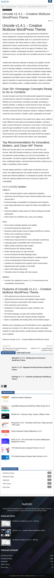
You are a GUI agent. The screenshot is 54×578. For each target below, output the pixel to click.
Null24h (27, 504)
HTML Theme (7, 484)
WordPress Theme (7, 9)
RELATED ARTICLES (8, 353)
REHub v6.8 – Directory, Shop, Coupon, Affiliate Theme (30, 414)
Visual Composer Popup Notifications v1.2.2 (26, 431)
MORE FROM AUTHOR (23, 353)
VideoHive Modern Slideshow (21, 397)
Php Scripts (6, 487)
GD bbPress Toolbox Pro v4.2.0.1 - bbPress (25, 521)
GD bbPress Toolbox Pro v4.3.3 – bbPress (25, 540)
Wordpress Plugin (8, 476)
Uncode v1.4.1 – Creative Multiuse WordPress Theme (28, 530)
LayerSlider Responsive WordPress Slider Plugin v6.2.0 (30, 406)
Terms (37, 576)
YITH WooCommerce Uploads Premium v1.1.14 (27, 448)
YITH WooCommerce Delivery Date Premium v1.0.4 (29, 456)
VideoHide (6, 480)
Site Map (42, 576)
